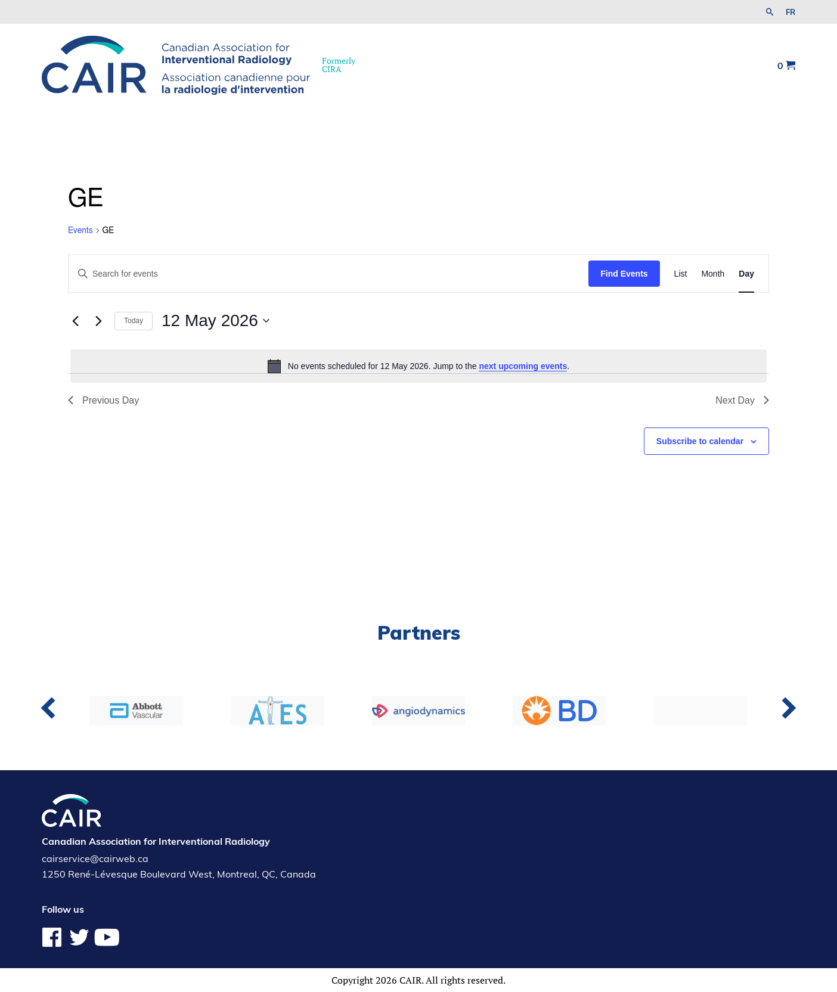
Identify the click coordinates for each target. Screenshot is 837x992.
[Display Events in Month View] (712, 274)
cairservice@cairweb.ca (95, 858)
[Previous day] (75, 321)
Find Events (623, 273)
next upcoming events (523, 366)
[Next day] (98, 321)
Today (133, 321)
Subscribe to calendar (699, 441)
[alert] (418, 366)
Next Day (742, 400)
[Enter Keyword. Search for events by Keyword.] (328, 274)
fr (790, 12)
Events (80, 231)
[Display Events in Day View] (746, 274)
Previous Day (103, 400)
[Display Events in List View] (680, 274)
